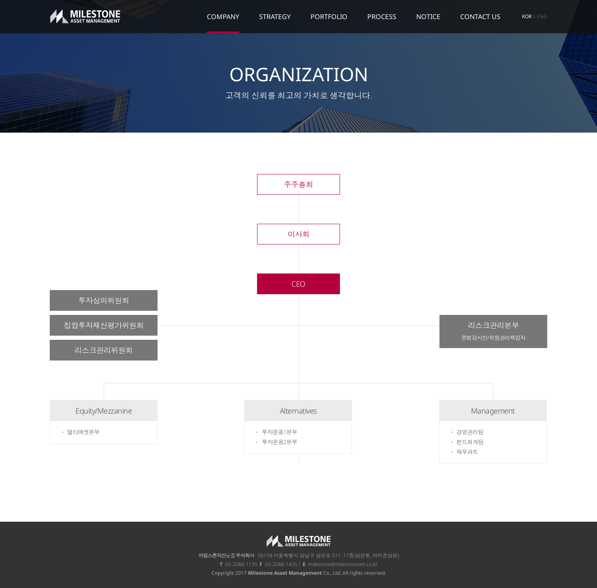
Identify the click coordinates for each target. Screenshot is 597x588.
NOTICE (428, 16)
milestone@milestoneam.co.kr (343, 564)
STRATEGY (275, 16)
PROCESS (381, 16)
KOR (526, 16)
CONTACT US (480, 16)
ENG (542, 16)
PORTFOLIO (329, 16)
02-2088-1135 (241, 564)
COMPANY (223, 16)
